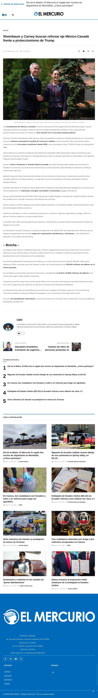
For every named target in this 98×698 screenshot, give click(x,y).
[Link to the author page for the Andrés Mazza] (23, 461)
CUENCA (7, 672)
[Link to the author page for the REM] (20, 505)
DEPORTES (8, 680)
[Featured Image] (24, 436)
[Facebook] (79, 51)
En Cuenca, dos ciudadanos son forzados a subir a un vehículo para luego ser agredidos (46, 383)
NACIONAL (8, 676)
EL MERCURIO (8, 694)
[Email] (84, 51)
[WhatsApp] (93, 51)
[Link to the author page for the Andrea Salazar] (23, 545)
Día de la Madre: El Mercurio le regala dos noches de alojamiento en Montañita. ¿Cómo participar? (50, 366)
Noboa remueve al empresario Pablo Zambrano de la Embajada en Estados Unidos (70, 582)
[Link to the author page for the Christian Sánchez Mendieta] (77, 461)
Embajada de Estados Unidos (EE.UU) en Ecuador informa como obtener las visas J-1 (45, 391)
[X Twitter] (88, 51)
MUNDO (7, 684)
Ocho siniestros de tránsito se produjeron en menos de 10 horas (35, 400)
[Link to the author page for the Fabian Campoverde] (26, 586)
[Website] (23, 333)
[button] (3, 15)
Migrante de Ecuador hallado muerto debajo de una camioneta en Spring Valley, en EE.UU (46, 375)
